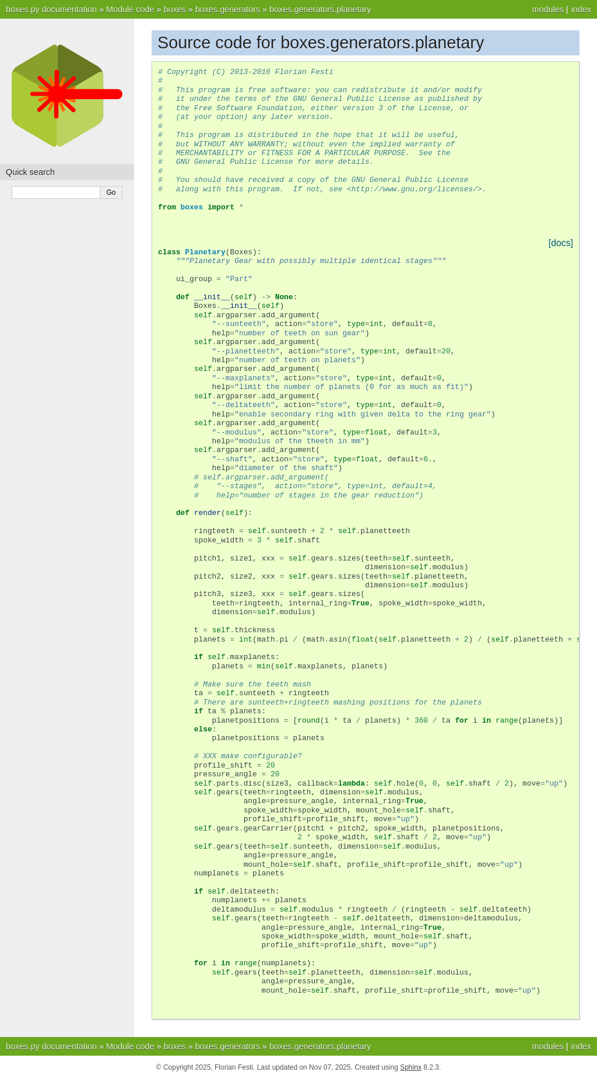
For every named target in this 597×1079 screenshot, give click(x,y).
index (581, 9)
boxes (174, 9)
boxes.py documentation (51, 9)
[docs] (561, 243)
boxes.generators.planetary (320, 9)
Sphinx (411, 1067)
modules (547, 9)
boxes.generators (227, 9)
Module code (130, 9)
